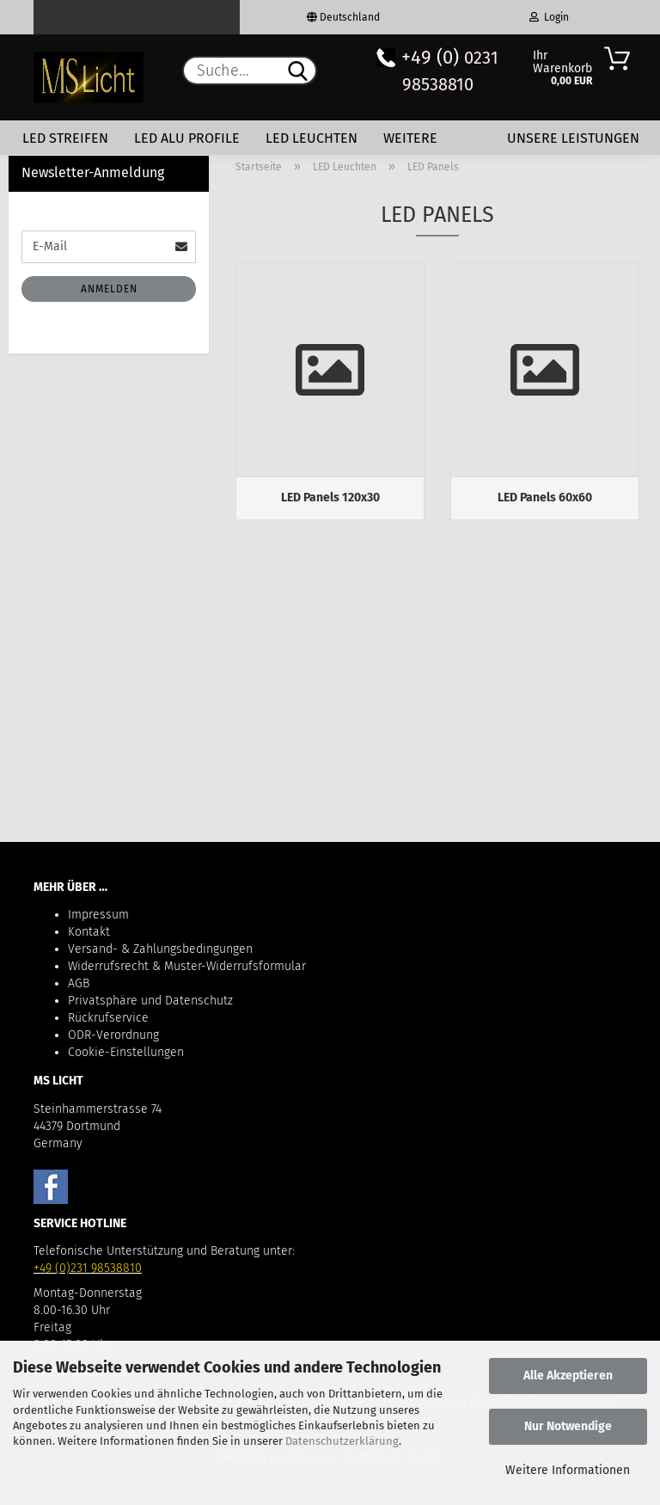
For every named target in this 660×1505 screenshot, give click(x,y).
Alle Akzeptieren (568, 1375)
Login (549, 17)
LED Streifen (65, 138)
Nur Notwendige (568, 1426)
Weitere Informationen (567, 1470)
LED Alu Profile (187, 138)
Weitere (410, 138)
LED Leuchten (312, 138)
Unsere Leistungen (573, 138)
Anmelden (109, 289)
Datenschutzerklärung (342, 1440)
